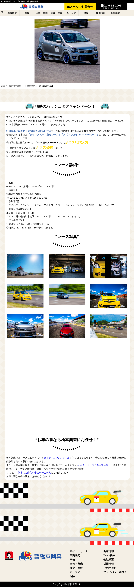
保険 (72, 576)
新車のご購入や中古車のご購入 (34, 472)
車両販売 (75, 555)
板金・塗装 (76, 567)
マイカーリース (79, 551)
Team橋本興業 (15, 86)
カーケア (75, 572)
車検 (72, 559)
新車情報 (108, 551)
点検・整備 (76, 563)
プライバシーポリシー (116, 572)
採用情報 (108, 563)
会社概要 (108, 559)
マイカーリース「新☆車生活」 (94, 465)
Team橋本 (109, 555)
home (3, 86)
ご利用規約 (109, 567)
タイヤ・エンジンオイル (57, 457)
